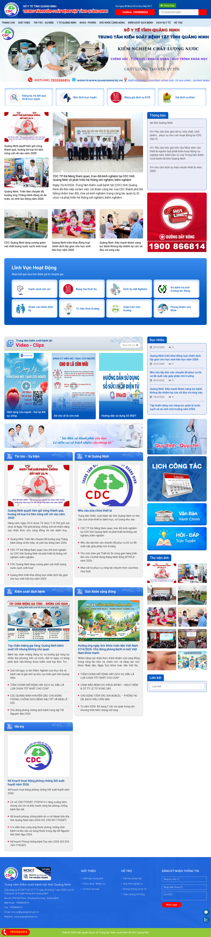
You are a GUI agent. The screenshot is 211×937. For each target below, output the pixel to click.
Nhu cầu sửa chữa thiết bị (95, 510)
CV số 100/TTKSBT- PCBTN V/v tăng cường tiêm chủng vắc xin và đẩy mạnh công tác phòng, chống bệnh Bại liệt (38, 805)
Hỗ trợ (178, 22)
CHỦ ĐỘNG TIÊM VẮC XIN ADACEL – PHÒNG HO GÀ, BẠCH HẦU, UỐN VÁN (108, 697)
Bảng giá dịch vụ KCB (137, 97)
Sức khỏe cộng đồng (112, 22)
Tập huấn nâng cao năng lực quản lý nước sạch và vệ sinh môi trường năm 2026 (175, 409)
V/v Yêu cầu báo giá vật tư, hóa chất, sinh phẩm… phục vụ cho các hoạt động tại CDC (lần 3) (176, 137)
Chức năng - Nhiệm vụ (93, 883)
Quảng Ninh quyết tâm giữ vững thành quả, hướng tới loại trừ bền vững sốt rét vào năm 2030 (23, 149)
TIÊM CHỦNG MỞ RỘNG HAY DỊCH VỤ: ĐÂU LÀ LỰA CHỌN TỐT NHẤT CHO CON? (37, 686)
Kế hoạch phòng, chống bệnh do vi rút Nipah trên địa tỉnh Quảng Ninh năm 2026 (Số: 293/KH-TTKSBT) (39, 818)
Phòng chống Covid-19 (134, 889)
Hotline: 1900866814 (135, 12)
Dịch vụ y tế (163, 22)
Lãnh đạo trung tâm (92, 878)
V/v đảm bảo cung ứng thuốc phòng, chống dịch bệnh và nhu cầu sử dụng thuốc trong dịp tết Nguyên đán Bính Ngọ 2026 (39, 830)
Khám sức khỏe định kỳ (41, 308)
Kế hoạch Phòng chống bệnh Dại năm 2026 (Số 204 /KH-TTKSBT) (39, 843)
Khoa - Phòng (88, 22)
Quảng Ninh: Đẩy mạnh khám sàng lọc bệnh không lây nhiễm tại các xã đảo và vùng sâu (121, 246)
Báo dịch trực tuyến (85, 97)
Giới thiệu (24, 22)
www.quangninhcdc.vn (25, 916)
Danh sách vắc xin (39, 289)
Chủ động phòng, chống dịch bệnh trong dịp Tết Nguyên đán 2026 (37, 711)
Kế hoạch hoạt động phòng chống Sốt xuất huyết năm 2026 (36, 782)
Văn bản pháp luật (131, 878)
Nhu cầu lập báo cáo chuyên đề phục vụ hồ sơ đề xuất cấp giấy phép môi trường (108, 544)
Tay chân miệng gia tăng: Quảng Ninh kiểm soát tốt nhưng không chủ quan (36, 647)
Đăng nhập (167, 5)
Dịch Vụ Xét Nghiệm (135, 289)
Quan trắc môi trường (131, 308)
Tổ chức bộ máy (90, 889)
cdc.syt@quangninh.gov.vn (25, 912)
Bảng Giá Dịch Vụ (86, 289)
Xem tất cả (130, 344)
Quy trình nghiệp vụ (132, 883)
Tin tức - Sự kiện (43, 22)
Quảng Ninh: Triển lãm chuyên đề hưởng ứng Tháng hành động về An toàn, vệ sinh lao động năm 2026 (25, 195)
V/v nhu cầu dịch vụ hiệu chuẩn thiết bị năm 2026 (176, 171)
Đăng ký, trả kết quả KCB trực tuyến (34, 97)
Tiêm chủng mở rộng (133, 894)
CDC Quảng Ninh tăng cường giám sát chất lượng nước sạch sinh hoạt (25, 244)
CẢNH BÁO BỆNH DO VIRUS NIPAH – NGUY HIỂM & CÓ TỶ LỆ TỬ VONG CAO (109, 686)
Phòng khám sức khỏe (181, 308)
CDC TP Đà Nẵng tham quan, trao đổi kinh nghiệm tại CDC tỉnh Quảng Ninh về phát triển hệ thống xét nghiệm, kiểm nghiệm (94, 178)
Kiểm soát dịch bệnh (140, 22)
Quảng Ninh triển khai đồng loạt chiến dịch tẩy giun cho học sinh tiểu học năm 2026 (71, 246)
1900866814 (22, 902)
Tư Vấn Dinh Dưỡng (87, 308)
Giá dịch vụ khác (185, 97)
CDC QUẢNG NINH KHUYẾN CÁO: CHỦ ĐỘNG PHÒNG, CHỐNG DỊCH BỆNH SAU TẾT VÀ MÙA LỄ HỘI (38, 699)
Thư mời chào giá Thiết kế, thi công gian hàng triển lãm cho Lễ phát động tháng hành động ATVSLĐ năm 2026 (108, 557)
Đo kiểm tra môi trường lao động (180, 289)
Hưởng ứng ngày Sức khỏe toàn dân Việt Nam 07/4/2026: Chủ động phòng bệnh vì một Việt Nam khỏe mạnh (108, 649)
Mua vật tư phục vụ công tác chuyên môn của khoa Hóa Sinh (109, 569)
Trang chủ (8, 22)
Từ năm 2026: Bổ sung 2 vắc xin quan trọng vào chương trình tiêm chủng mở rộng (107, 708)
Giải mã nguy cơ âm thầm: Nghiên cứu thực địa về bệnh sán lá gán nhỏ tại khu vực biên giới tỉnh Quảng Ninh (39, 674)
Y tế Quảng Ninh (66, 22)
